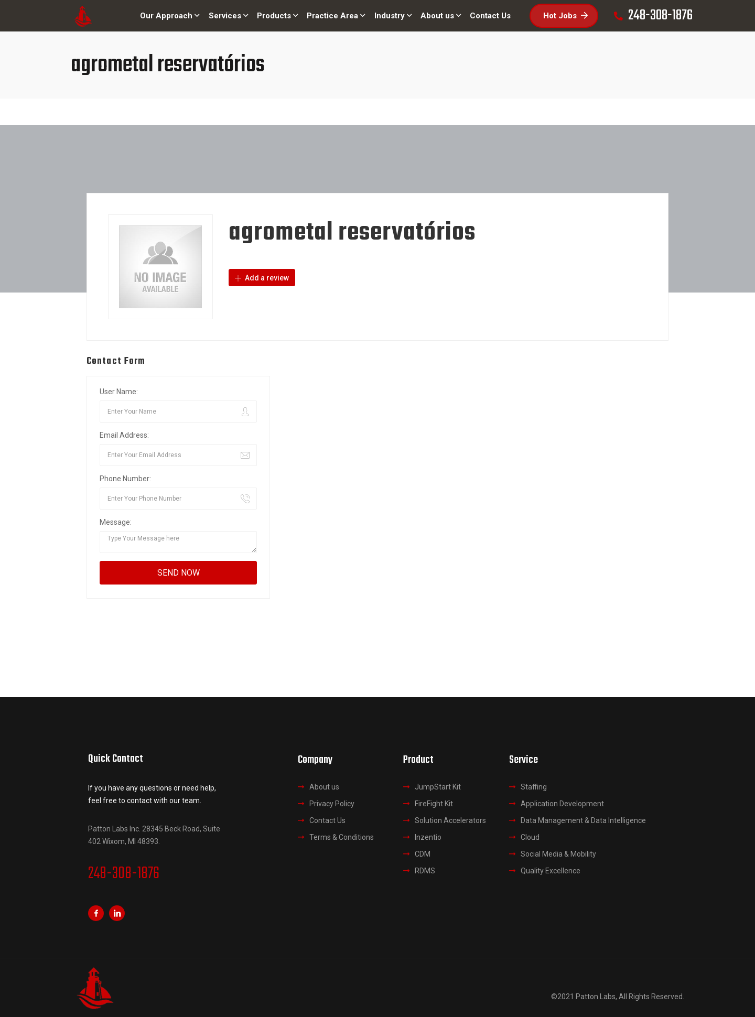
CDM (422, 854)
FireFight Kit (434, 803)
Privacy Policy (331, 803)
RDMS (425, 871)
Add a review (262, 278)
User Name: (119, 391)
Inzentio (428, 837)
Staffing (534, 787)
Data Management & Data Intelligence (583, 820)
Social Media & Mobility (558, 854)
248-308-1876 (123, 874)
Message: (116, 522)
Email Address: (124, 435)
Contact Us (327, 820)
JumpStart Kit (438, 787)
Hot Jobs (565, 15)
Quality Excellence (550, 871)
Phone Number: (125, 478)
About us (324, 787)
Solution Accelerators (450, 820)
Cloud (530, 837)
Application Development (562, 803)
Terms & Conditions (341, 837)
